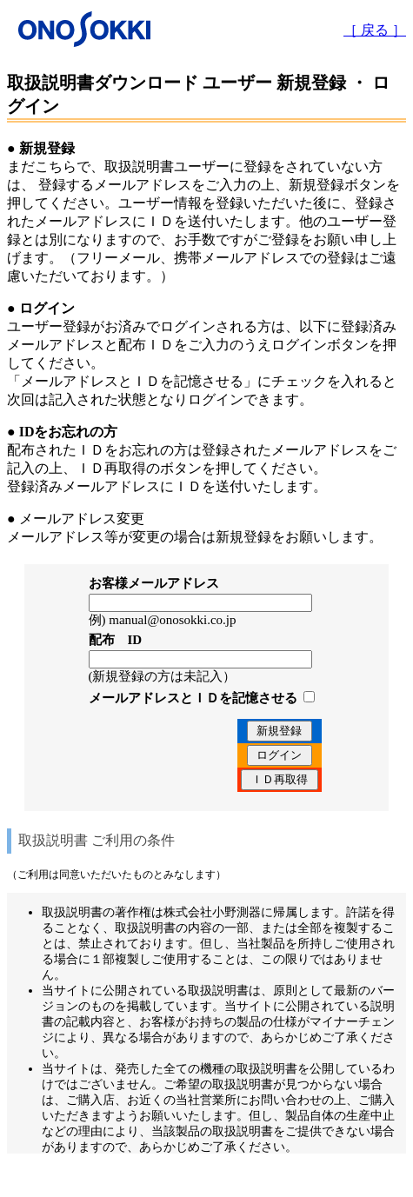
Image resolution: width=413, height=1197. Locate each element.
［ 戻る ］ (374, 30)
